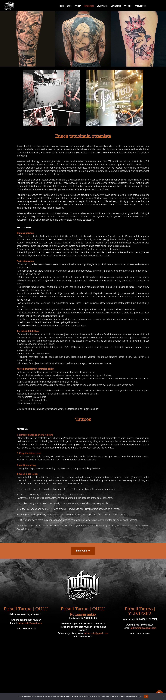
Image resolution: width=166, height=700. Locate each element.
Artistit (78, 6)
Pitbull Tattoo (65, 6)
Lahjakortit (116, 6)
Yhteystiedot (140, 6)
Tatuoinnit (89, 6)
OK (146, 696)
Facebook (159, 6)
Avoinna (128, 6)
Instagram (153, 6)
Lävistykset (102, 6)
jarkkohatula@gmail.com (143, 628)
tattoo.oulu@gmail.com (30, 623)
